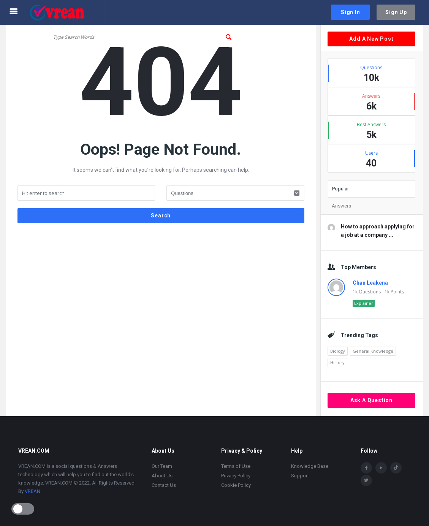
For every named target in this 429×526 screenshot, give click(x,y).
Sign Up (396, 12)
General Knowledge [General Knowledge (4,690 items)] (373, 351)
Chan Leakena (370, 283)
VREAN (32, 491)
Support (300, 475)
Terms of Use (235, 466)
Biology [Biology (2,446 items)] (337, 351)
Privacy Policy (235, 475)
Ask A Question (371, 400)
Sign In (350, 12)
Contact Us (164, 485)
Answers (341, 206)
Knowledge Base (309, 466)
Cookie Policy (236, 485)
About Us (162, 475)
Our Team (162, 466)
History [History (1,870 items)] (337, 362)
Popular (340, 189)
